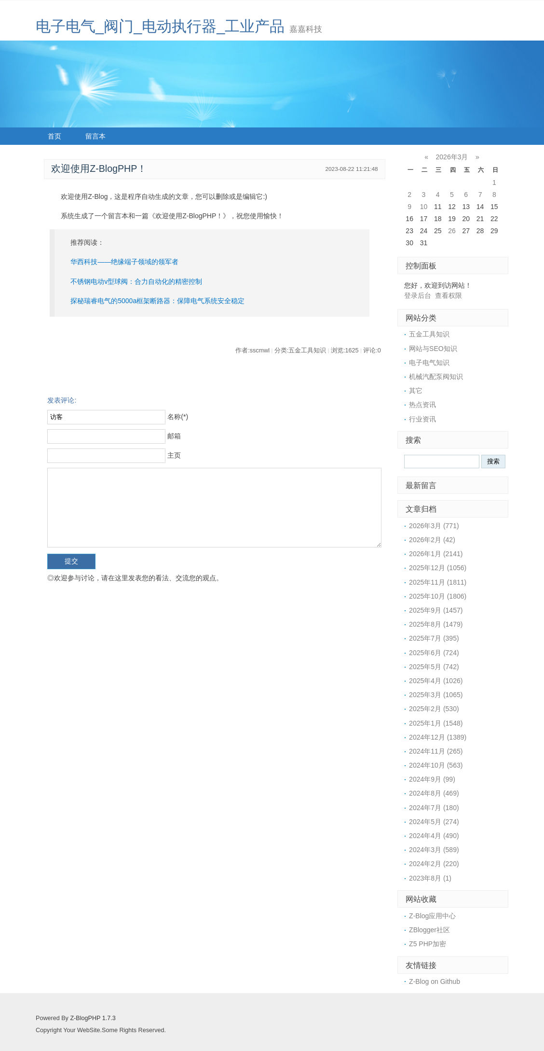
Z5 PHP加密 (427, 944)
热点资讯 (422, 404)
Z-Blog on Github (434, 981)
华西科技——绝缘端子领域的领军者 (124, 262)
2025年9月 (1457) (435, 610)
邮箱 (174, 436)
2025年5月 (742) (434, 667)
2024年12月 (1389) (437, 737)
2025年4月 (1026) (435, 681)
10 (424, 206)
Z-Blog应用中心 (432, 916)
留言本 (95, 136)
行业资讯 (422, 419)
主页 (174, 455)
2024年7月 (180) (434, 808)
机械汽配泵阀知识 (436, 376)
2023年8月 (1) (430, 878)
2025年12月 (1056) (437, 568)
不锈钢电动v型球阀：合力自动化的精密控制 (136, 281)
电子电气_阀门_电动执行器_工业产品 (160, 26)
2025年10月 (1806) (437, 596)
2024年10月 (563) (435, 765)
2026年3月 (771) (434, 526)
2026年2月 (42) (432, 540)
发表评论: (61, 400)
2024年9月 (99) (432, 779)
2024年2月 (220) (434, 864)
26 (452, 231)
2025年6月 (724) (434, 653)
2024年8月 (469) (434, 793)
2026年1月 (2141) (435, 554)
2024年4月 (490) (434, 836)
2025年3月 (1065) (435, 695)
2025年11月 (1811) (437, 582)
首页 (54, 136)
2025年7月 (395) (434, 638)
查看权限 (448, 295)
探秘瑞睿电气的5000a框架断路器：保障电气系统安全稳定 (157, 301)
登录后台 (417, 295)
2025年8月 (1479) (435, 624)
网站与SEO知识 (433, 348)
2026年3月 (452, 157)
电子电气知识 (429, 362)
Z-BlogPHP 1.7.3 (92, 1018)
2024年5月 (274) (434, 822)
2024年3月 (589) (434, 850)
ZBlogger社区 (429, 930)
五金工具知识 (429, 334)
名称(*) (177, 416)
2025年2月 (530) (434, 709)
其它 (415, 390)
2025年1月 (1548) (435, 723)
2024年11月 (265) (435, 751)
